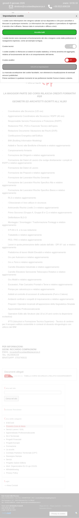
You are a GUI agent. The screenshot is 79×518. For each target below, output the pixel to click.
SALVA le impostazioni (39, 67)
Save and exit (76, 16)
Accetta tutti (39, 32)
